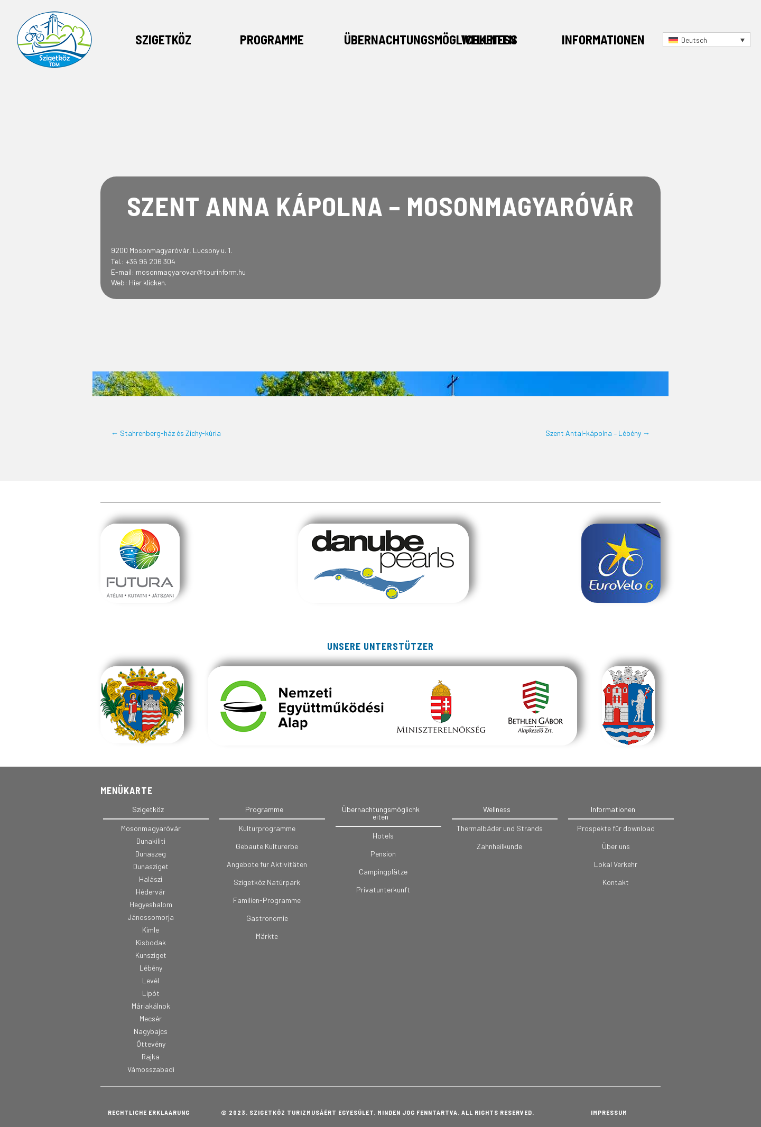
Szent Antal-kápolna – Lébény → (597, 433)
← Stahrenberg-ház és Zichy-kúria (166, 433)
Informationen (603, 39)
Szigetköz (163, 39)
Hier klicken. (147, 282)
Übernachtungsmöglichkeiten (430, 39)
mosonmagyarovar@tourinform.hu (191, 271)
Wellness (489, 39)
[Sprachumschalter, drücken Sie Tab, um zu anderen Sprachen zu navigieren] (706, 39)
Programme (272, 39)
